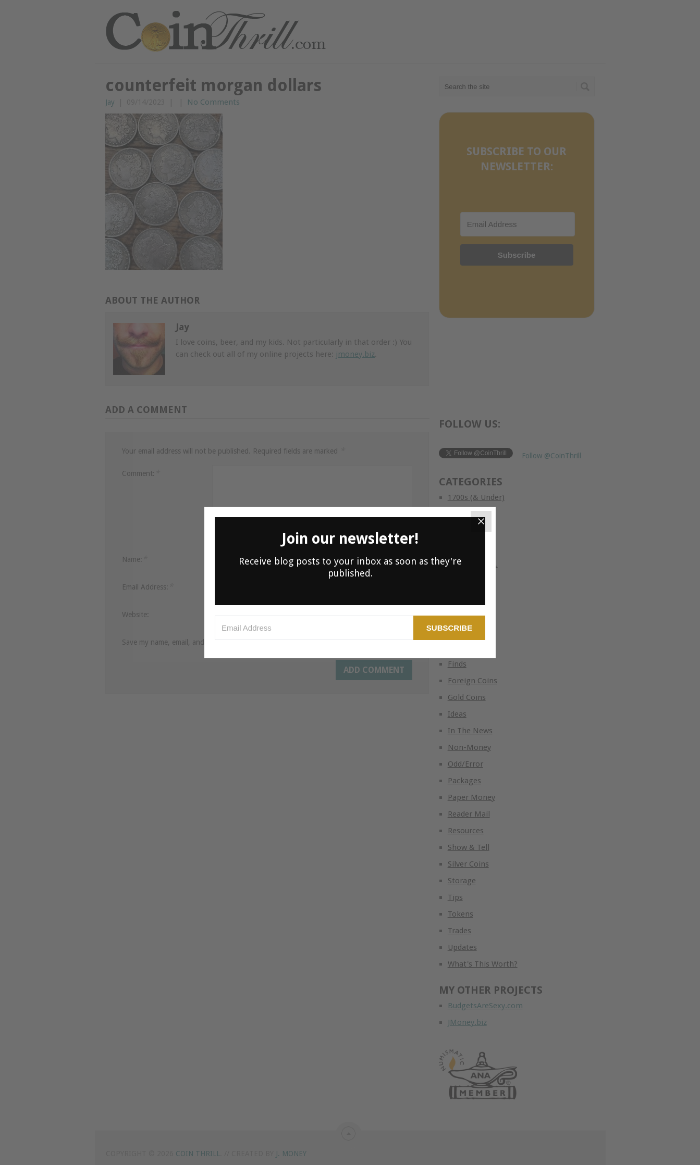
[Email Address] (314, 628)
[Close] (481, 521)
